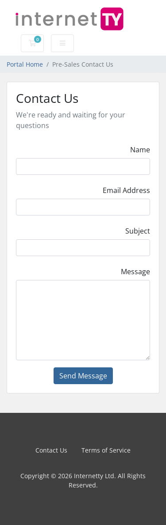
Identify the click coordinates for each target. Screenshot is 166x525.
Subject (137, 231)
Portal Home (25, 64)
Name (140, 150)
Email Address (126, 190)
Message (135, 271)
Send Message (83, 376)
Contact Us (51, 450)
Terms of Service (106, 450)
